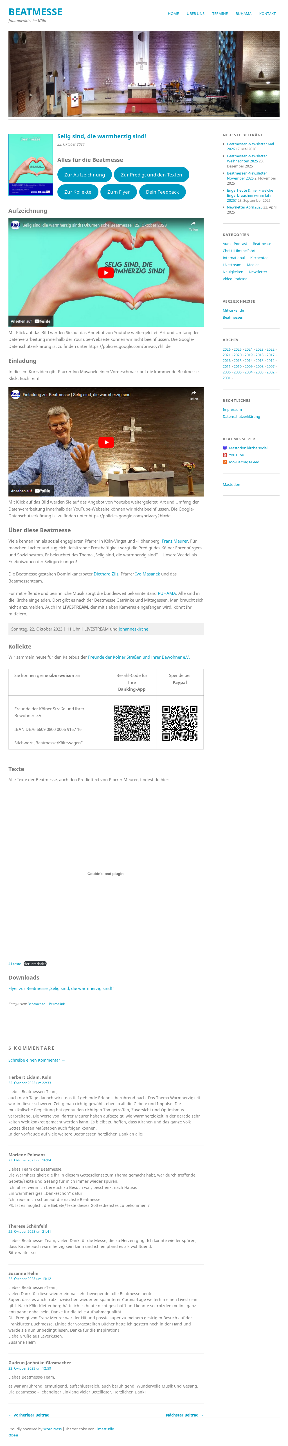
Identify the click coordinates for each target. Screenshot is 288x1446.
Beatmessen (233, 317)
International (234, 257)
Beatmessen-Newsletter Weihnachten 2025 (247, 158)
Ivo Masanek (147, 574)
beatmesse (35, 11)
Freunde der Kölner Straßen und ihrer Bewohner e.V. (139, 657)
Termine (220, 13)
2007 (270, 366)
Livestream (232, 264)
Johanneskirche (133, 629)
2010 (238, 366)
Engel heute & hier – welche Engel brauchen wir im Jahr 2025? (250, 195)
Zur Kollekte (77, 192)
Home (173, 13)
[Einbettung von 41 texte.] (106, 874)
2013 (260, 360)
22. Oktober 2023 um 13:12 (29, 1279)
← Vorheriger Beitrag (29, 1415)
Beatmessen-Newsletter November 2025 (247, 176)
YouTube (236, 455)
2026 (227, 349)
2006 (227, 372)
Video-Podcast (235, 278)
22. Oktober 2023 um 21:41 (29, 1231)
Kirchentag (259, 257)
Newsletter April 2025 (244, 207)
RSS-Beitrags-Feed (244, 462)
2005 (238, 372)
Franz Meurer (175, 541)
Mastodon (231, 484)
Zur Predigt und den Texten (151, 174)
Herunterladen (35, 963)
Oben (13, 1435)
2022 (270, 349)
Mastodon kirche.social (248, 448)
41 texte (14, 963)
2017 (270, 354)
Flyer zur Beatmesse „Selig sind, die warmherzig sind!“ (61, 988)
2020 (238, 354)
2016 (227, 360)
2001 (227, 377)
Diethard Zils (106, 574)
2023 (260, 349)
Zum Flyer (118, 192)
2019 (249, 354)
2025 (238, 349)
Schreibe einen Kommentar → (36, 1060)
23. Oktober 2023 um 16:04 (29, 1160)
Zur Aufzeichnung (84, 174)
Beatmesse (36, 1003)
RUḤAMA (243, 13)
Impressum (232, 409)
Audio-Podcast (235, 243)
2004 (249, 372)
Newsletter (258, 271)
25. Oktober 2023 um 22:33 (29, 1083)
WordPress (52, 1428)
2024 (249, 349)
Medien (253, 264)
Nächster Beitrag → (185, 1415)
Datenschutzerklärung (241, 416)
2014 (249, 360)
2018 (260, 354)
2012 (270, 360)
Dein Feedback (162, 192)
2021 (227, 354)
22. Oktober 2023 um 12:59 (29, 1368)
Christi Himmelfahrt (239, 250)
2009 (249, 366)
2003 (260, 372)
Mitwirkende (233, 310)
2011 (227, 366)
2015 (238, 360)
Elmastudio (104, 1428)
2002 (270, 372)
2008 (260, 366)
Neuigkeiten (233, 271)
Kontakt (267, 13)
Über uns (195, 13)
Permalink (57, 1003)
